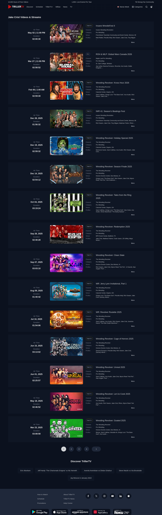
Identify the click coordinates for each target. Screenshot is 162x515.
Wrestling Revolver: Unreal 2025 (110, 367)
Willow (58, 7)
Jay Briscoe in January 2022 (81, 478)
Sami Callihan (100, 94)
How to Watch (42, 494)
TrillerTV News (68, 499)
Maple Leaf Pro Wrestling (104, 58)
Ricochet (117, 66)
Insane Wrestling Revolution (104, 30)
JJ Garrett (129, 267)
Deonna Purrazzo (108, 66)
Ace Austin (124, 66)
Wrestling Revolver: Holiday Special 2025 (114, 138)
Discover (30, 7)
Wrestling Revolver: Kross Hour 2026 (112, 83)
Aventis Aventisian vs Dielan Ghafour (98, 470)
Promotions (41, 503)
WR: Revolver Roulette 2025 (109, 312)
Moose (98, 432)
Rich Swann (116, 37)
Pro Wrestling (100, 32)
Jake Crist (124, 37)
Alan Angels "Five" (101, 378)
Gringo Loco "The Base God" (114, 94)
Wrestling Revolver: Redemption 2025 (113, 227)
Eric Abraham (25, 470)
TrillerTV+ (49, 7)
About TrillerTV (69, 494)
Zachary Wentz (104, 297)
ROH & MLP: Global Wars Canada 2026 (114, 54)
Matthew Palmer (108, 238)
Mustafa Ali (113, 432)
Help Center (67, 503)
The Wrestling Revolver (103, 87)
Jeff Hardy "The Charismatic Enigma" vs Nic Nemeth (57, 470)
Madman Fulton (124, 123)
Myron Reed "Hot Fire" (118, 267)
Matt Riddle (99, 37)
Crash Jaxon (118, 238)
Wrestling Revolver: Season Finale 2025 (114, 166)
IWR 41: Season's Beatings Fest (110, 111)
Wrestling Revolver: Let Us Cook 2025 (113, 394)
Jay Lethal (99, 66)
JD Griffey (125, 238)
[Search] (146, 6)
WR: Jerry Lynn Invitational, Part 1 (111, 284)
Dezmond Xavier (101, 150)
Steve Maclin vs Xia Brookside (130, 470)
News (65, 7)
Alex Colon (127, 210)
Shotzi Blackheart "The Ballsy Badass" (113, 212)
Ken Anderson (110, 180)
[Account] (151, 6)
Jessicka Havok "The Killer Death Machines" (114, 322)
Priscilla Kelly (108, 37)
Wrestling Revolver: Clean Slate (110, 255)
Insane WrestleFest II (105, 26)
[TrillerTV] (16, 7)
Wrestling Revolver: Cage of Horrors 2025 (114, 339)
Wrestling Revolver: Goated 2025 (111, 420)
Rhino (131, 123)
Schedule (39, 7)
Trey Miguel (131, 37)
